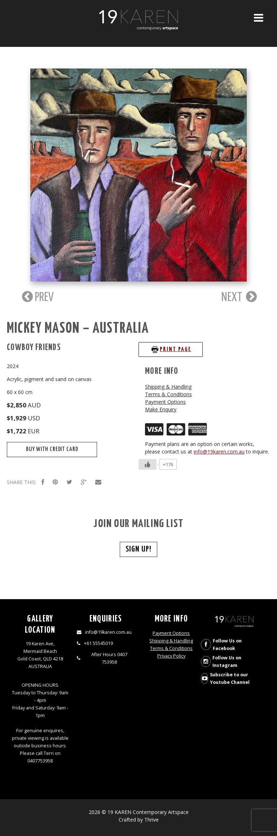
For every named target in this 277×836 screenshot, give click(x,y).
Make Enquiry (160, 409)
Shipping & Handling (168, 386)
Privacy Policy (171, 656)
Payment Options (165, 401)
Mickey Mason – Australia (78, 329)
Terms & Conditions (168, 394)
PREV (37, 297)
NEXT (239, 297)
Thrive (151, 819)
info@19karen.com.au (219, 451)
